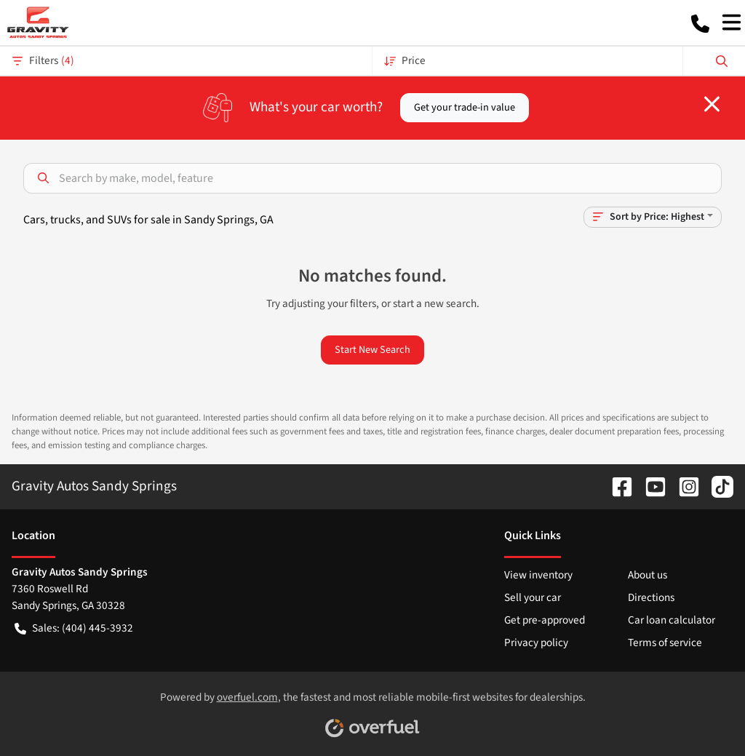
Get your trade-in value (464, 107)
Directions (651, 597)
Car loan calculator (671, 620)
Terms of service (665, 642)
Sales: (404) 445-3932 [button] (74, 628)
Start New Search (372, 349)
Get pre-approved (544, 620)
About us (647, 575)
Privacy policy (536, 642)
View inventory (538, 575)
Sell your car (532, 597)
